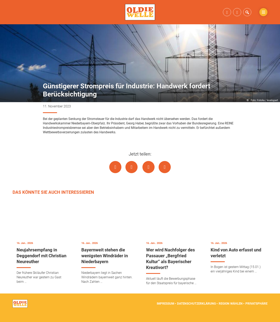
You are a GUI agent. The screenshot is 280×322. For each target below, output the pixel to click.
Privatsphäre (256, 312)
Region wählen (231, 312)
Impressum (165, 312)
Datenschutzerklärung (196, 312)
